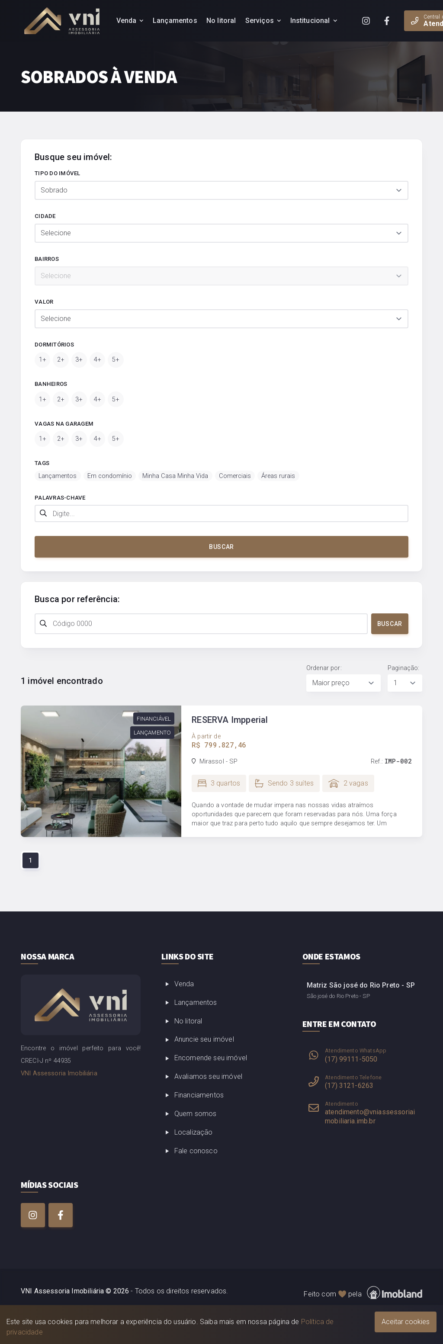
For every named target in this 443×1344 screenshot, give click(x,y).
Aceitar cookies (406, 1322)
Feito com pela (363, 1292)
